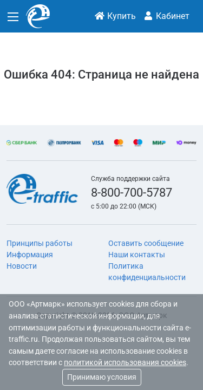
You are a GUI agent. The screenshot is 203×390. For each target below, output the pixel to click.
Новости (21, 266)
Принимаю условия (101, 377)
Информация (29, 254)
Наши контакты (136, 254)
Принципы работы (39, 243)
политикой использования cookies (125, 362)
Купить (115, 16)
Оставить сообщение (146, 243)
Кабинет (166, 16)
